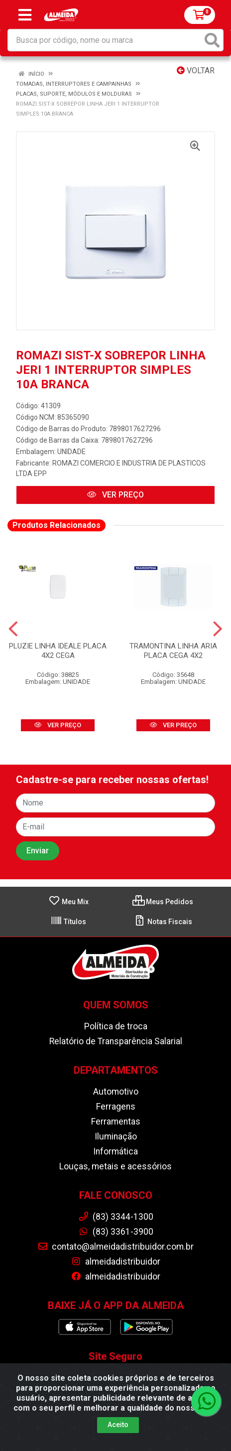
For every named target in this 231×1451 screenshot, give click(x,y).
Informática (115, 1151)
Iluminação (116, 1136)
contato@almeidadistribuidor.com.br (115, 1247)
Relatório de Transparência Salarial (115, 1041)
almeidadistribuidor (115, 1262)
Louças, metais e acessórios (115, 1166)
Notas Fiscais (163, 922)
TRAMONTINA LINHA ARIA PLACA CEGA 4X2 (173, 651)
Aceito (118, 1425)
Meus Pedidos (162, 902)
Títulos (68, 922)
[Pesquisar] (212, 40)
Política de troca (115, 1026)
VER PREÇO (115, 494)
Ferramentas (115, 1122)
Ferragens (115, 1107)
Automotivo (115, 1092)
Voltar (196, 70)
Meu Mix (68, 902)
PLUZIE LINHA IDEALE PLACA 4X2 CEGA (58, 651)
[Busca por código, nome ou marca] (105, 40)
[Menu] (25, 15)
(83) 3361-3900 (115, 1232)
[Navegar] (13, 629)
